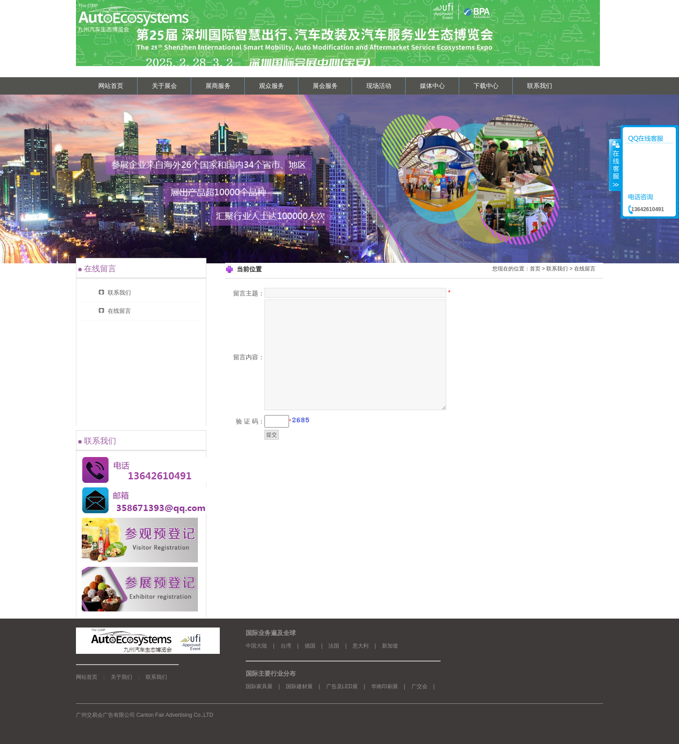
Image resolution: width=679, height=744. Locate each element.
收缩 (615, 164)
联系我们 (539, 85)
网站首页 (110, 85)
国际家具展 (259, 686)
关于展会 (164, 85)
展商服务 (218, 85)
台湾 (286, 646)
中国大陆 (256, 646)
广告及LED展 (342, 686)
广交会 (419, 686)
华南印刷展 (384, 686)
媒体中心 (432, 85)
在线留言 (584, 269)
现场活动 (378, 85)
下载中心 (486, 85)
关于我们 (121, 677)
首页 (535, 269)
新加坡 (390, 646)
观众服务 (271, 85)
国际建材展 (299, 686)
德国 (310, 646)
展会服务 (325, 85)
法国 (333, 646)
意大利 (360, 646)
